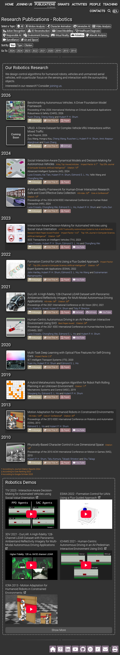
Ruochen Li (72, 138)
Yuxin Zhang (34, 117)
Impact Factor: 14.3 (70, 233)
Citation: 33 (63, 301)
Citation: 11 (80, 386)
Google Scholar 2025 (24, 474)
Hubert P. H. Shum (68, 117)
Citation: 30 (69, 416)
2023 (27, 50)
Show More (59, 630)
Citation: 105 (54, 236)
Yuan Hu (32, 363)
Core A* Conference (53, 416)
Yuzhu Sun (106, 207)
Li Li (30, 308)
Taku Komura (54, 459)
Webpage (35, 120)
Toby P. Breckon (81, 308)
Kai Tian (46, 174)
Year (12, 45)
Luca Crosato (34, 174)
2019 (57, 50)
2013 (65, 50)
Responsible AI (12, 35)
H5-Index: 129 (35, 416)
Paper (65, 120)
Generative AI (81, 26)
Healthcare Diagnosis (87, 30)
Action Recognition (14, 30)
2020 (50, 50)
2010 (73, 50)
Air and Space (29, 39)
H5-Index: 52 (83, 193)
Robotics (77, 35)
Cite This (51, 120)
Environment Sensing (36, 35)
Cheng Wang (47, 117)
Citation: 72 (73, 168)
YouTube (78, 247)
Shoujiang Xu (34, 393)
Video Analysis (101, 26)
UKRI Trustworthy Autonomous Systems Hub (78, 229)
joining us (56, 85)
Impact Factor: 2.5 (43, 356)
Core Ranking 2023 (22, 471)
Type (19, 45)
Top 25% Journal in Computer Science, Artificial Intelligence (59, 265)
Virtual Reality (60, 35)
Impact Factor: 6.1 (89, 164)
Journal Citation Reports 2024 (27, 469)
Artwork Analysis (96, 35)
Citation (28, 45)
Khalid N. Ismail (40, 308)
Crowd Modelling (62, 30)
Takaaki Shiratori (70, 459)
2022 (35, 50)
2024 (19, 50)
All (20, 26)
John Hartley (34, 272)
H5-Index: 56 (50, 301)
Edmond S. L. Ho (80, 174)
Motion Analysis (35, 26)
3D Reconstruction (39, 30)
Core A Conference (100, 193)
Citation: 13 (33, 197)
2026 (12, 50)
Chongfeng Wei (35, 178)
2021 (42, 50)
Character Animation (59, 26)
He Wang (84, 272)
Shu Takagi (89, 459)
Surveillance (10, 39)
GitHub (66, 146)
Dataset (78, 312)
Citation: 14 (93, 265)
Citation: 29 (81, 323)
